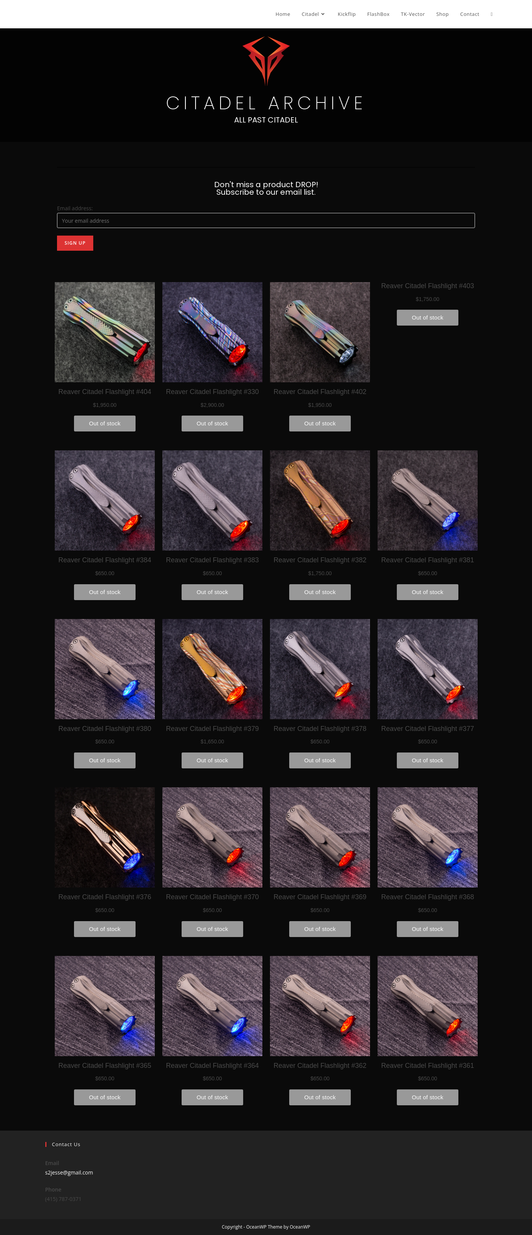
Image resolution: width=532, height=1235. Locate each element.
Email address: (75, 208)
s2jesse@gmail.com (69, 1172)
